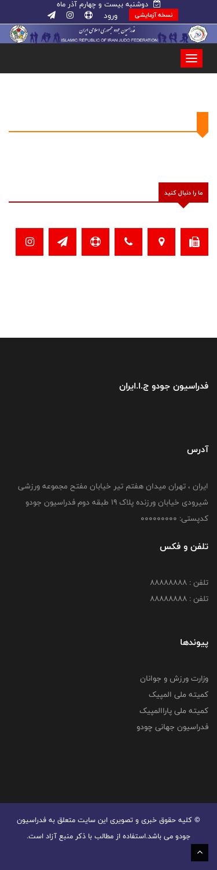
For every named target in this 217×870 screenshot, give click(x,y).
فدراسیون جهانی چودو (172, 727)
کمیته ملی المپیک (178, 694)
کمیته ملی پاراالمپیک (173, 711)
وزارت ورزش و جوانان (174, 678)
